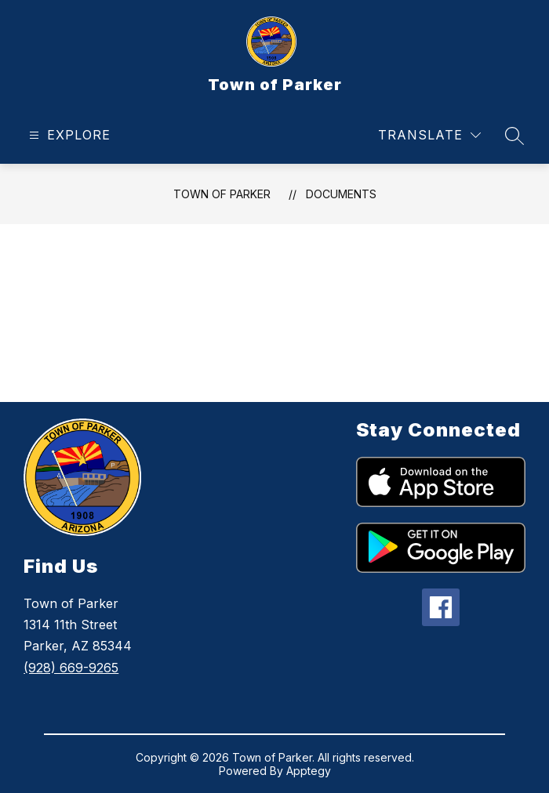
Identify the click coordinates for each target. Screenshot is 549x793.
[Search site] (514, 135)
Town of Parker (222, 194)
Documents (341, 194)
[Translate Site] (429, 135)
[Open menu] (68, 135)
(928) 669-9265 (71, 667)
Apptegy (308, 770)
